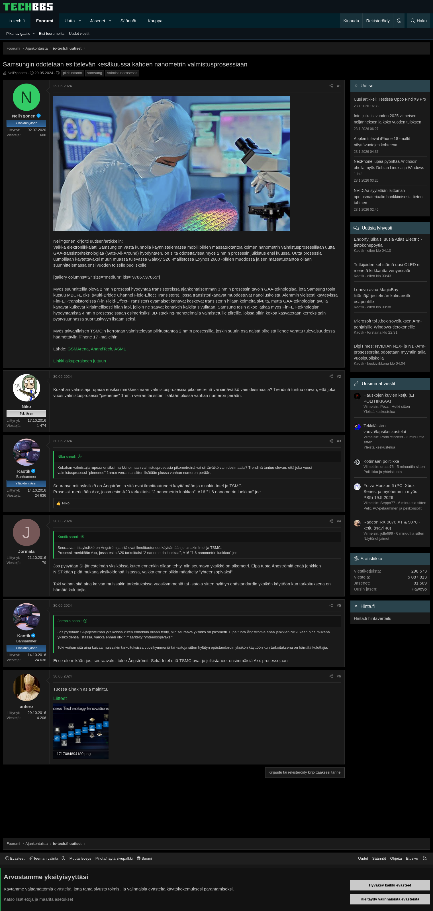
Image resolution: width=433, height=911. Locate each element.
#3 (339, 441)
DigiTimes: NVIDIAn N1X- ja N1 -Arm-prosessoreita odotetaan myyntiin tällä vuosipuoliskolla (390, 352)
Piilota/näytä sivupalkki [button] (114, 858)
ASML (120, 348)
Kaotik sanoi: (68, 537)
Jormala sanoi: (70, 621)
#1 (339, 86)
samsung (94, 73)
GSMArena (78, 348)
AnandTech (101, 348)
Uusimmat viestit (378, 383)
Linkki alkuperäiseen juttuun (79, 360)
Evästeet (14, 858)
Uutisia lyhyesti (377, 228)
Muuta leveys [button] (80, 858)
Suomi (144, 858)
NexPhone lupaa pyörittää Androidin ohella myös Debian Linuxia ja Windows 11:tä (389, 167)
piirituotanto (72, 73)
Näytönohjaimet (376, 538)
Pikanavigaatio (18, 33)
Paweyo (419, 589)
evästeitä (63, 888)
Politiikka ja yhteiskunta (382, 472)
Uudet (363, 858)
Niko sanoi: (67, 457)
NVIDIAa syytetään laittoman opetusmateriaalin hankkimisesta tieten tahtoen (388, 196)
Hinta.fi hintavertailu (372, 618)
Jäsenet (97, 20)
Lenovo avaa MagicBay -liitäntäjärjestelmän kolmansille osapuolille (383, 295)
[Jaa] (331, 86)
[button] (79, 20)
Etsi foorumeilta (51, 33)
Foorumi (44, 20)
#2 (339, 376)
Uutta (70, 20)
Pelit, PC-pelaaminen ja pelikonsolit (392, 508)
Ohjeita (396, 858)
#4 (339, 521)
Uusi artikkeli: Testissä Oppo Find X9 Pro (390, 99)
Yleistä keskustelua (379, 411)
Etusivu (412, 858)
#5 (339, 605)
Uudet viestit (79, 33)
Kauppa (155, 20)
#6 (339, 676)
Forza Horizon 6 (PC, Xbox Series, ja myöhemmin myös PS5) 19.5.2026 (390, 491)
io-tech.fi (17, 20)
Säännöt (128, 20)
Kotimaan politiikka (381, 461)
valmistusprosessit (122, 73)
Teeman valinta (44, 858)
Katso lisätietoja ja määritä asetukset (38, 899)
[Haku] (418, 20)
